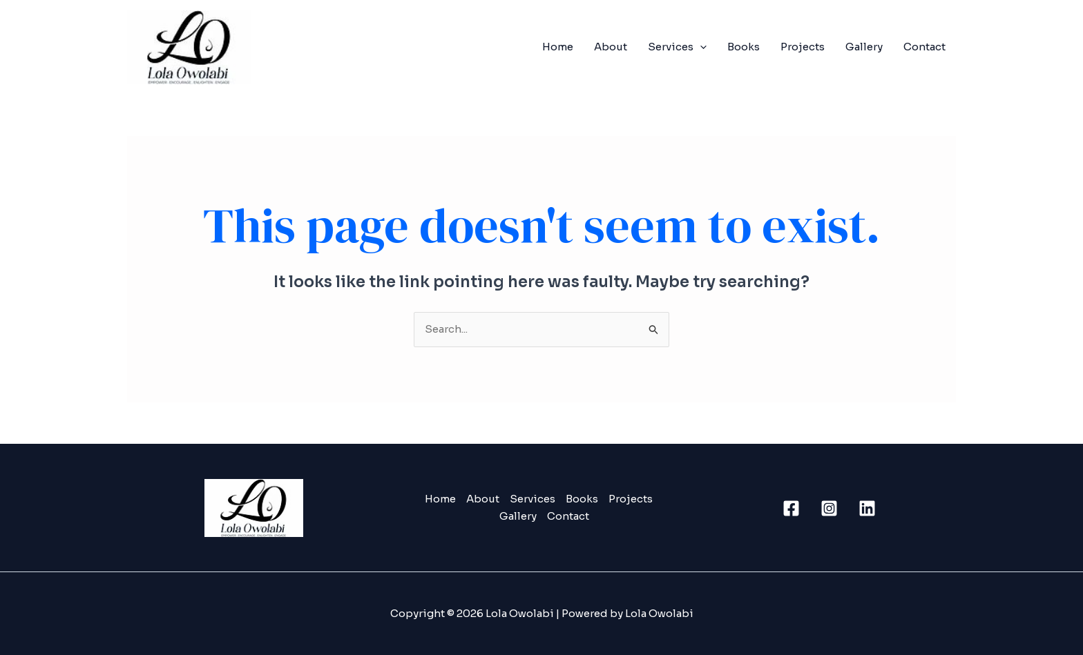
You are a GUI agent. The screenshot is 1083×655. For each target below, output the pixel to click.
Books (743, 46)
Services (677, 47)
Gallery (864, 46)
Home (557, 46)
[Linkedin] (867, 508)
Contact (924, 46)
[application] (700, 47)
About (610, 46)
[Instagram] (829, 508)
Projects (802, 46)
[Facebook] (791, 508)
